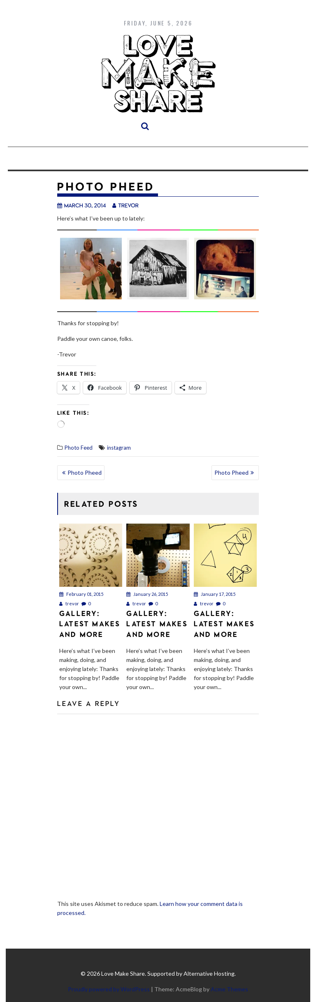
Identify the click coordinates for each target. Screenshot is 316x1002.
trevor (125, 205)
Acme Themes (229, 989)
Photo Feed (79, 447)
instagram (119, 447)
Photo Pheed (84, 472)
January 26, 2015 (147, 594)
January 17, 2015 (214, 594)
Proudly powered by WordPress (109, 989)
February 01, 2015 (81, 594)
